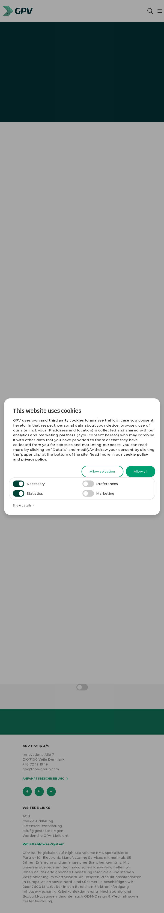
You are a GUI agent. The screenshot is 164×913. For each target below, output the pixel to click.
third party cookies (66, 420)
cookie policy (135, 454)
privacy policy (33, 459)
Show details (24, 505)
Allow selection (102, 471)
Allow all (140, 471)
